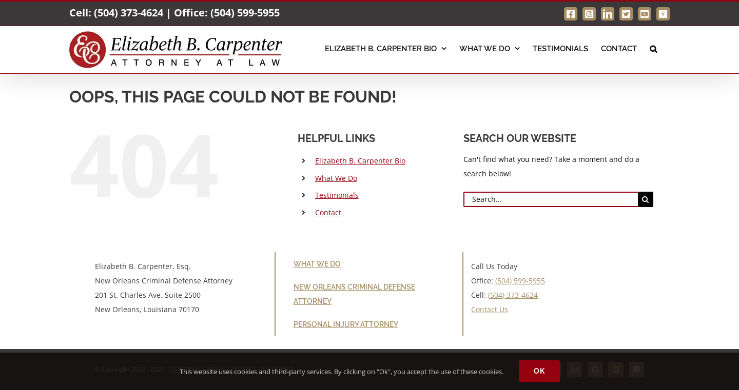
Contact (328, 212)
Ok (539, 371)
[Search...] (550, 199)
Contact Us (489, 309)
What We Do (336, 178)
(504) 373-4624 (128, 12)
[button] (653, 47)
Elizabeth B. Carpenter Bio (360, 161)
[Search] (645, 199)
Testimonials (337, 195)
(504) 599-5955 (245, 12)
